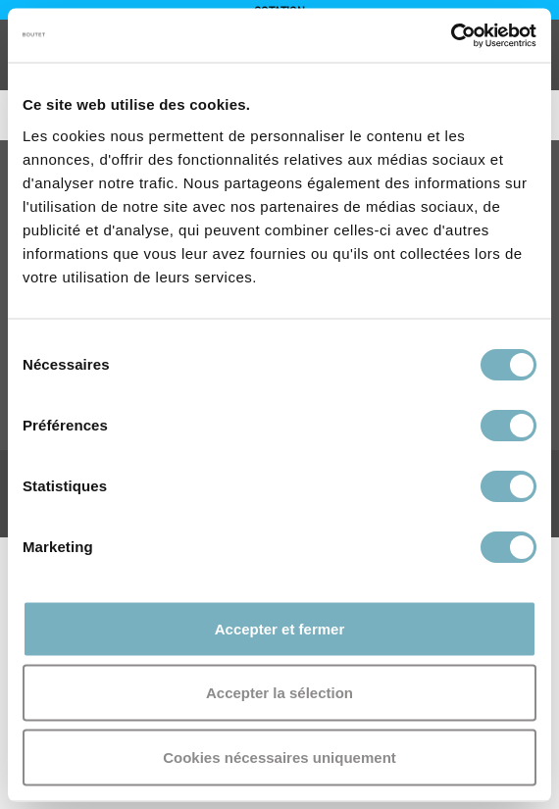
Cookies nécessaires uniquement (279, 756)
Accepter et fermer (280, 628)
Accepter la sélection (279, 692)
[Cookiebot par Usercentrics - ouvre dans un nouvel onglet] (450, 35)
